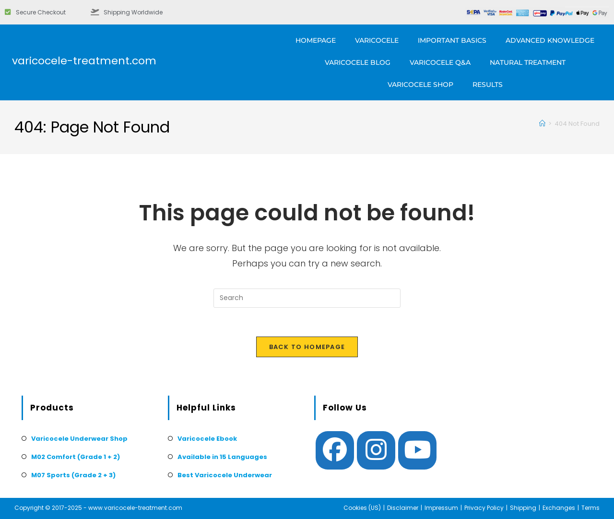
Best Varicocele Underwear (224, 475)
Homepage (315, 40)
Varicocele (377, 40)
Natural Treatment (528, 62)
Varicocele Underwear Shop (79, 438)
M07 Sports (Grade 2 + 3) (73, 475)
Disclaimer (402, 508)
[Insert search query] (307, 298)
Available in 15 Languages (222, 456)
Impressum (441, 508)
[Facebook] (335, 450)
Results (487, 84)
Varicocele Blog (357, 62)
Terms (590, 508)
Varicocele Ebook (207, 438)
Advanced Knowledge (550, 40)
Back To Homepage (307, 346)
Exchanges (559, 508)
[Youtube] (417, 450)
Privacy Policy (484, 508)
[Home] (542, 123)
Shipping (523, 508)
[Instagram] (376, 450)
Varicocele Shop (420, 84)
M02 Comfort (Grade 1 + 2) (75, 456)
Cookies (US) (362, 508)
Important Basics (452, 40)
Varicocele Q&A (440, 62)
